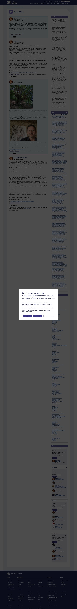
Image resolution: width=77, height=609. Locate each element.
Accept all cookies (27, 315)
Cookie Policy (28, 299)
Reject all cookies (37, 315)
